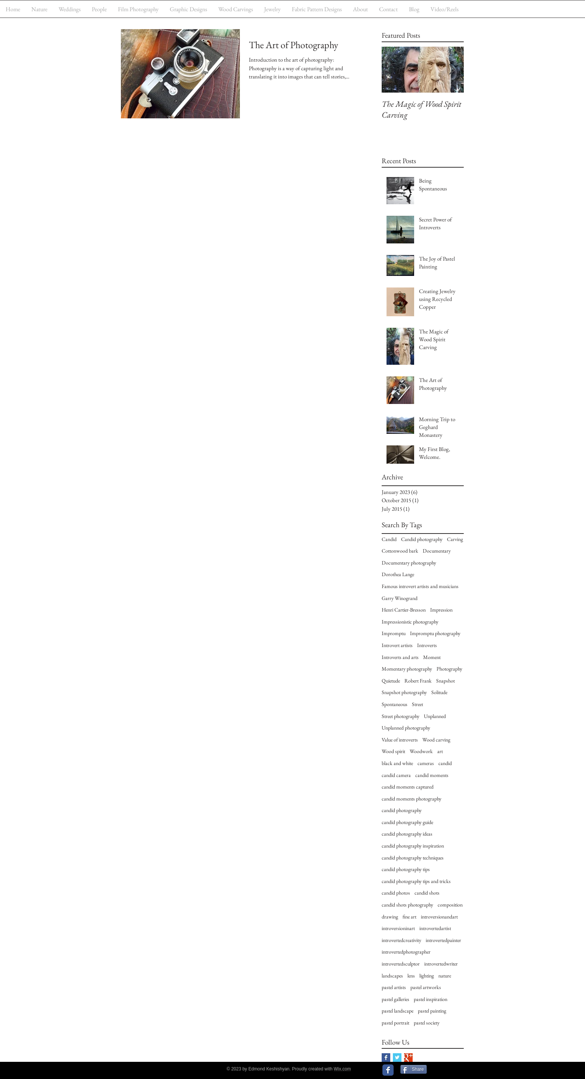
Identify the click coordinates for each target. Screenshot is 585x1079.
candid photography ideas (407, 833)
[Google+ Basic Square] (408, 1057)
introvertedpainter (443, 940)
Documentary (437, 550)
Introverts (427, 645)
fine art (409, 916)
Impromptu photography (435, 633)
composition (450, 904)
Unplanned (435, 716)
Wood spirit (393, 751)
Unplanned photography (406, 727)
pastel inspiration (430, 999)
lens (411, 975)
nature (444, 975)
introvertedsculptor (401, 963)
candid (445, 763)
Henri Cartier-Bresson (404, 609)
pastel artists (394, 987)
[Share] (413, 1069)
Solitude (439, 692)
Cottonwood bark (400, 550)
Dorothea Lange (398, 574)
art (440, 751)
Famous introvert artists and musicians (420, 586)
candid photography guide (407, 822)
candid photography (402, 810)
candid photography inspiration (413, 845)
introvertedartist (435, 928)
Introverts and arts (400, 657)
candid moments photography (411, 798)
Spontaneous (394, 704)
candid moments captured (408, 786)
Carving (455, 539)
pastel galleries (395, 999)
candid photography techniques (413, 857)
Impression (441, 609)
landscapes (392, 975)
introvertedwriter (441, 963)
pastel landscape (397, 1010)
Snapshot (445, 680)
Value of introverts (400, 739)
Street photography (400, 716)
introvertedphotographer (406, 951)
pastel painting (432, 1010)
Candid (389, 539)
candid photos (396, 892)
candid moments (431, 775)
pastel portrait (395, 1022)
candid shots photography (407, 904)
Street (417, 704)
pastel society (426, 1022)
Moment (432, 657)
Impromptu (394, 633)
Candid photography (421, 539)
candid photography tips (406, 869)
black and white (397, 763)
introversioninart (398, 928)
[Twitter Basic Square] (397, 1057)
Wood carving (436, 739)
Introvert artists (397, 645)
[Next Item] (451, 69)
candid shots (426, 892)
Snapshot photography (404, 692)
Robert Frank (418, 680)
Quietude (391, 680)
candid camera (396, 775)
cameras (425, 763)
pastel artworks (425, 987)
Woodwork (421, 751)
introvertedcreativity (401, 940)
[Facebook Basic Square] (386, 1057)
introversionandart (439, 916)
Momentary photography (407, 668)
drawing (390, 916)
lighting (426, 975)
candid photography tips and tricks (416, 881)
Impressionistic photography (410, 621)
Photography (449, 668)
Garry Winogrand (399, 598)
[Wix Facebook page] (388, 1070)
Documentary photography (409, 562)
